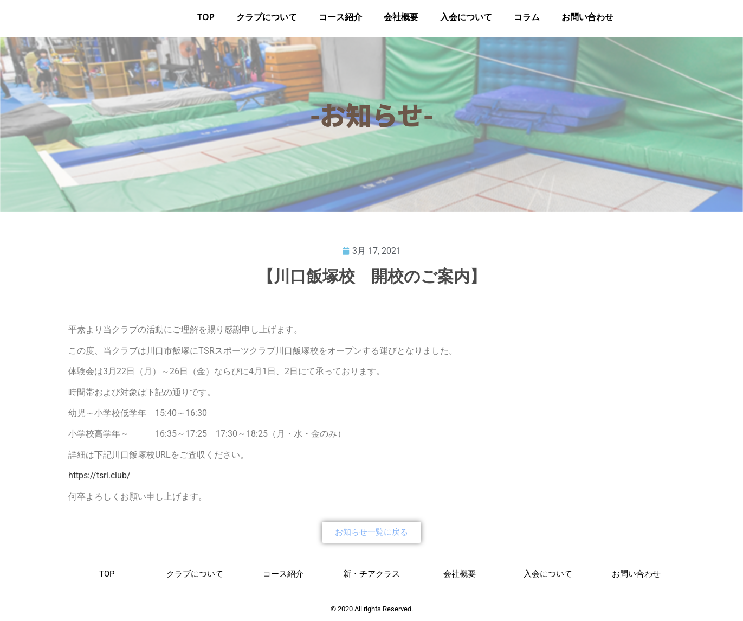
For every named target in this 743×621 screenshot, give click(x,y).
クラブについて (266, 21)
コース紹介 (340, 21)
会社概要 (401, 21)
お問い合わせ (587, 21)
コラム (527, 21)
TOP (206, 21)
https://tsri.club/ (99, 478)
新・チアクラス (371, 577)
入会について (466, 21)
